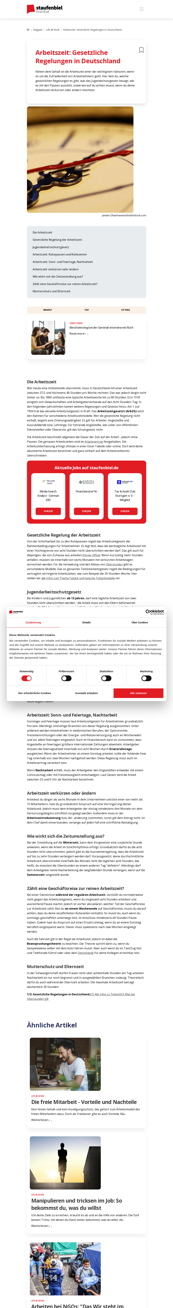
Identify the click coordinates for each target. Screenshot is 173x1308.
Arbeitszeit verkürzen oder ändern (56, 269)
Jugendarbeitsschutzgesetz (51, 247)
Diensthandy (86, 953)
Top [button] (86, 309)
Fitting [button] (125, 309)
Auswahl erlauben (86, 693)
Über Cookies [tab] (140, 622)
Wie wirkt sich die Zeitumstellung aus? (58, 276)
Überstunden (114, 564)
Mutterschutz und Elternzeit (51, 291)
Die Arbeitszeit (42, 232)
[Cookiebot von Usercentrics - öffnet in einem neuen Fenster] (148, 612)
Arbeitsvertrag (93, 442)
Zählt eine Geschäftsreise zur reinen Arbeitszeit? (65, 284)
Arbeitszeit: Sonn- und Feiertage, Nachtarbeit (63, 262)
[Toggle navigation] (141, 9)
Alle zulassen (138, 693)
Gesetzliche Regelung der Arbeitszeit (57, 240)
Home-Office (91, 555)
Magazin (37, 29)
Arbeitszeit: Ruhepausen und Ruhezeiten (60, 254)
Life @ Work (52, 29)
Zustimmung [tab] (33, 622)
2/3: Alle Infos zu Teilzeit (104, 994)
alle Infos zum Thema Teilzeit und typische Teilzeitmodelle (78, 578)
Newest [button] (47, 309)
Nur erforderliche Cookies (34, 693)
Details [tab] (86, 622)
